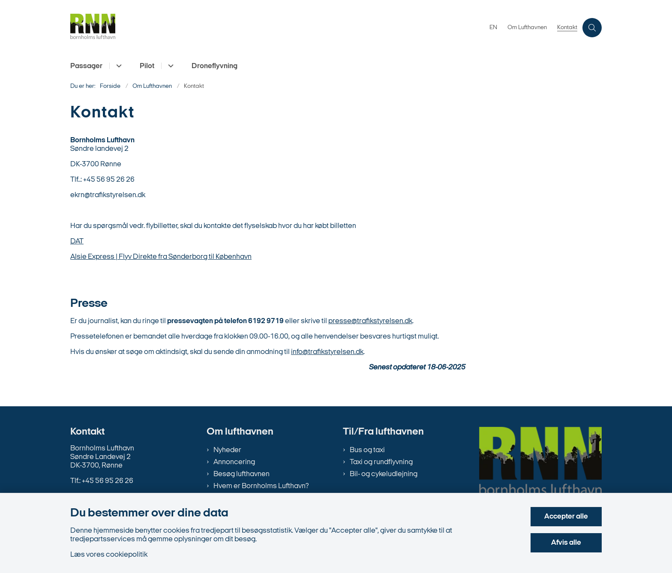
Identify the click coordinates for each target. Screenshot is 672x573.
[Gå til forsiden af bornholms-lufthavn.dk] (92, 28)
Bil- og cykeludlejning (383, 474)
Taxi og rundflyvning (381, 462)
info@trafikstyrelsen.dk (327, 352)
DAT (77, 241)
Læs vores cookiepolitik (108, 554)
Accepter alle (566, 516)
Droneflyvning (214, 66)
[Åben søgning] (592, 27)
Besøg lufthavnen (241, 474)
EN (493, 28)
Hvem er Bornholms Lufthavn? (261, 486)
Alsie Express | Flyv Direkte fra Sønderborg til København (161, 257)
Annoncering (234, 462)
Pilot (147, 66)
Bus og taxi (367, 450)
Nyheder (227, 450)
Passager (86, 66)
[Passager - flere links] (117, 66)
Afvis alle (566, 542)
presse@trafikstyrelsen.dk (370, 321)
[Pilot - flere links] (169, 66)
